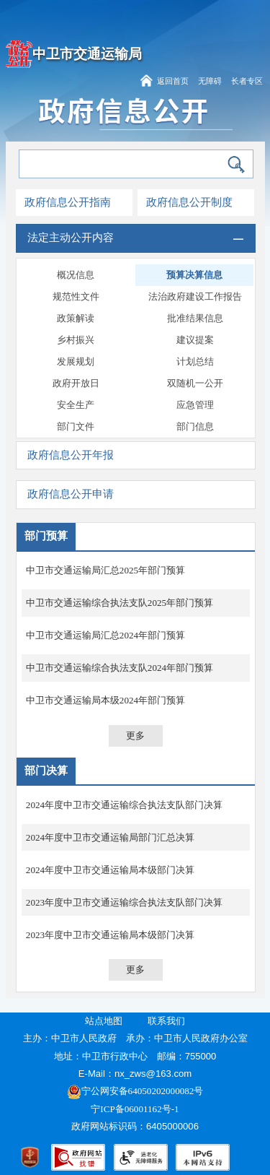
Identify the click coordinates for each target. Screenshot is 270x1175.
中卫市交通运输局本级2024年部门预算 (105, 700)
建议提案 (195, 339)
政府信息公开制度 (189, 202)
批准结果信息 (195, 318)
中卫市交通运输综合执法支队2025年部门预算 (119, 602)
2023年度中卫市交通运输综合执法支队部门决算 (124, 902)
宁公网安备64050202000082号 (135, 1090)
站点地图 (103, 1020)
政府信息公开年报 (70, 455)
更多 (135, 735)
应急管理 (195, 404)
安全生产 (75, 404)
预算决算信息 (194, 274)
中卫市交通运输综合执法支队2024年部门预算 (119, 667)
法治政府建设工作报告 (195, 296)
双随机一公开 (195, 383)
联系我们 (166, 1020)
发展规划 (75, 361)
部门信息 (195, 426)
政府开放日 (76, 383)
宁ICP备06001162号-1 (136, 1109)
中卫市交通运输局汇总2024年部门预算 (105, 635)
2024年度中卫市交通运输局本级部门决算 (110, 869)
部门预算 (46, 536)
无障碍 (210, 81)
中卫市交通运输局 (87, 53)
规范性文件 (76, 296)
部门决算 (46, 770)
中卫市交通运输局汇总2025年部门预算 (105, 570)
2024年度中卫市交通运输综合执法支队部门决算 (124, 804)
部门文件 (75, 426)
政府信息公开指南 (67, 202)
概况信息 (75, 274)
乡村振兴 (75, 339)
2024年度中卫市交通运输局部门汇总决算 (110, 837)
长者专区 (247, 81)
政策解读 (75, 318)
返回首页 (173, 81)
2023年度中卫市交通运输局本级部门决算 (110, 934)
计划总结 (195, 361)
